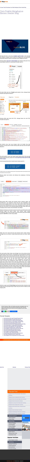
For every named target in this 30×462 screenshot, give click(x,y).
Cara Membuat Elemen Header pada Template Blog (12, 320)
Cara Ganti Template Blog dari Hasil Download (11, 329)
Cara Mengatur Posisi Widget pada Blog (10, 331)
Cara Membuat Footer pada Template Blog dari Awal (13, 318)
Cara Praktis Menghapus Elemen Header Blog (11, 12)
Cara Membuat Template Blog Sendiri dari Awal (12, 322)
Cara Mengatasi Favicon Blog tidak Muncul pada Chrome (13, 335)
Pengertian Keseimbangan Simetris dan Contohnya (17, 411)
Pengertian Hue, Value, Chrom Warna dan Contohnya (17, 402)
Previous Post (27, 367)
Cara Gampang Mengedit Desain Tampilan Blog (12, 327)
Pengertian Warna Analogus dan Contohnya (16, 404)
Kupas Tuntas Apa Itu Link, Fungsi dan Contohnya (17, 413)
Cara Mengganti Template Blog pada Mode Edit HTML (13, 328)
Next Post (2, 367)
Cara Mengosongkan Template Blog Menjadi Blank (12, 325)
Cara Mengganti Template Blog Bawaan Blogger (12, 330)
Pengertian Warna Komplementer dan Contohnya (17, 397)
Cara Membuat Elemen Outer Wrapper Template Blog (13, 321)
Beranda (14, 367)
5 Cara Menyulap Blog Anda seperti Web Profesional (13, 333)
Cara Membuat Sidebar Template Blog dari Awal (12, 319)
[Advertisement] (15, 28)
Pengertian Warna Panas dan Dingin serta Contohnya (17, 399)
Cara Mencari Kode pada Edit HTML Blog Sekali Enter (13, 326)
